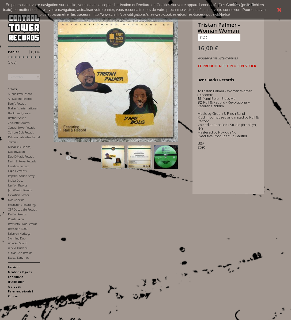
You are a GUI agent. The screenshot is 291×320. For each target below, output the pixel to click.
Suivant (68, 157)
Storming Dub (16, 238)
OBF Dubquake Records (22, 209)
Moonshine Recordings (22, 205)
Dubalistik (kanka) (19, 147)
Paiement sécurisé (20, 291)
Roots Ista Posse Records (22, 224)
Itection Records (17, 185)
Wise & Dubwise (18, 248)
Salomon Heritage (19, 233)
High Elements (17, 171)
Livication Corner (18, 195)
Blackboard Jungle (19, 113)
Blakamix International (22, 108)
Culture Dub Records (21, 132)
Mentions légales (20, 272)
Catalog (12, 89)
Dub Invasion (16, 152)
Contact (13, 296)
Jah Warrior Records (20, 190)
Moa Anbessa (16, 200)
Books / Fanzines (18, 258)
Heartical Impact (18, 166)
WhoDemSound (17, 243)
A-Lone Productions (20, 94)
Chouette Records (18, 123)
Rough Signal (16, 219)
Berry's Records (17, 103)
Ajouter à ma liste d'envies (218, 58)
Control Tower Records (21, 127)
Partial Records (17, 214)
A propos (14, 286)
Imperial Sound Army (21, 176)
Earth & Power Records (22, 161)
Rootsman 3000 (18, 229)
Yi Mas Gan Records (20, 253)
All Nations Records (20, 99)
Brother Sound (17, 118)
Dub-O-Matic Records (21, 156)
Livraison (14, 267)
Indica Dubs (15, 180)
